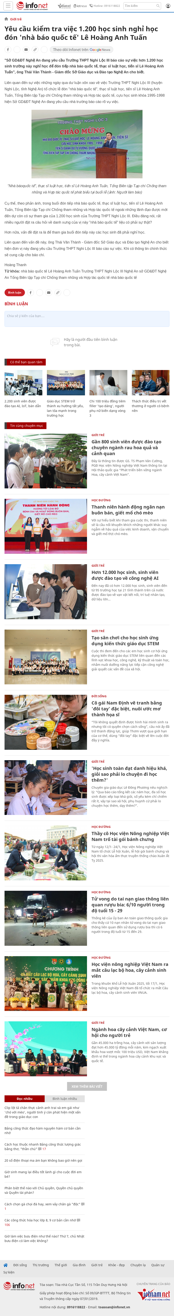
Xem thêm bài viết (87, 1086)
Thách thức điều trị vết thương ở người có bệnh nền (150, 406)
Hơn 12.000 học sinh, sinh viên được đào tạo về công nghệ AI (125, 575)
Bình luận (14, 292)
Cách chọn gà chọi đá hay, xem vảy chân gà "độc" (42, 1204)
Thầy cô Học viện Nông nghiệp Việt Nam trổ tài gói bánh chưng (130, 836)
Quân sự (157, 1265)
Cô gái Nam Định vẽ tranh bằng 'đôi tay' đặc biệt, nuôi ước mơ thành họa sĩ (127, 709)
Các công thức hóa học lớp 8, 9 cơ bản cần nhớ (40, 1220)
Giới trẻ (16, 19)
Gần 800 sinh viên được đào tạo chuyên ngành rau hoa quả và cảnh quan (126, 447)
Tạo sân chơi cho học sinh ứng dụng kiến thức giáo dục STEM (125, 641)
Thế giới (61, 1265)
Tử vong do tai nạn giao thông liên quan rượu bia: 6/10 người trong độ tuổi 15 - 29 (130, 905)
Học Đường (101, 500)
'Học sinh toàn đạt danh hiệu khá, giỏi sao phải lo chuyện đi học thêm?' (129, 774)
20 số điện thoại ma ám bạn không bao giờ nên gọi (43, 1160)
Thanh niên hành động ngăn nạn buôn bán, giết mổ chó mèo (128, 510)
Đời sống (99, 696)
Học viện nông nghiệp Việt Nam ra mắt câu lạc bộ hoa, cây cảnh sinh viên (130, 970)
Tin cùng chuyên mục (26, 425)
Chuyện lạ (138, 1265)
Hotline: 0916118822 (104, 6)
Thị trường (41, 1265)
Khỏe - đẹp (116, 1265)
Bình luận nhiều (65, 1098)
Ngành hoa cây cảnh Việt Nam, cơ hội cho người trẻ (129, 1032)
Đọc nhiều (24, 1098)
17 (42, 1149)
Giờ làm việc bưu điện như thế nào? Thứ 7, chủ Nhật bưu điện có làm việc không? (44, 1238)
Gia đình (79, 1265)
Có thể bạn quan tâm (26, 362)
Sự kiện (8, 1272)
